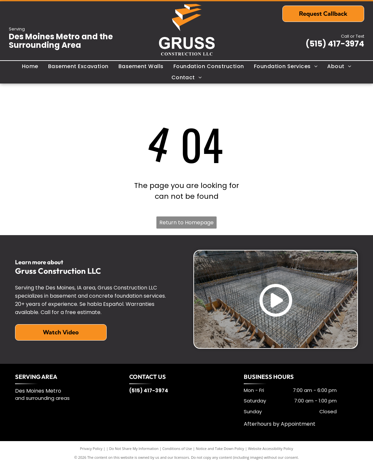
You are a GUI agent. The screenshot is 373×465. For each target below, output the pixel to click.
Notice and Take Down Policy (220, 448)
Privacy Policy (91, 448)
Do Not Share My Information (134, 448)
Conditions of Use (177, 448)
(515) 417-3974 (335, 43)
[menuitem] (30, 66)
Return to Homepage (186, 222)
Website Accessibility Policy (270, 448)
